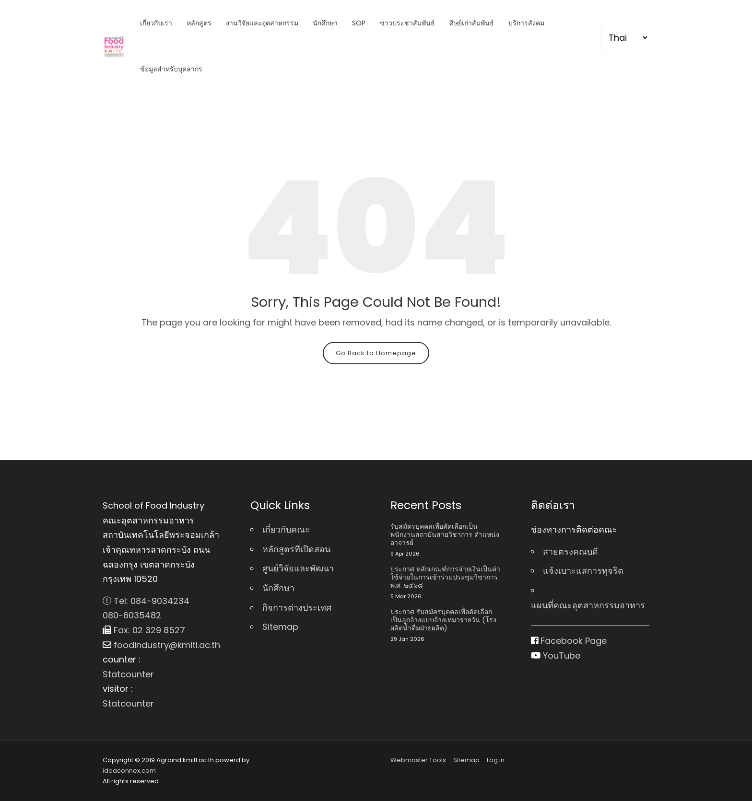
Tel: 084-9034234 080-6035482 (146, 608)
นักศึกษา (325, 23)
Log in (496, 760)
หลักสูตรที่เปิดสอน (296, 549)
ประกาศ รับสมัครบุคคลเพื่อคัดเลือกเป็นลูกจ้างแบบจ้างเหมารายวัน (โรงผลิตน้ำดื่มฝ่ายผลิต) (443, 620)
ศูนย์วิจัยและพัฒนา (298, 568)
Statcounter (128, 674)
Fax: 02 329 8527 (144, 630)
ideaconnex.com (129, 770)
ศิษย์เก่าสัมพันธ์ (471, 23)
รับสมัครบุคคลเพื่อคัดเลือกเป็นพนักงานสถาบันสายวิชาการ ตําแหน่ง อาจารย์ (444, 534)
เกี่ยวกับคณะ (286, 529)
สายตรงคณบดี (570, 551)
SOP (358, 23)
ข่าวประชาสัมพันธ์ (407, 23)
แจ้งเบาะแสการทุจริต (583, 571)
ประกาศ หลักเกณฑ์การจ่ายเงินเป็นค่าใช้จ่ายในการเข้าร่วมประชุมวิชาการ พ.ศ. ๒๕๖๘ (445, 577)
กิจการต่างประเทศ (296, 608)
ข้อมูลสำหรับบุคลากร (171, 69)
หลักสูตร (199, 23)
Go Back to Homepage (376, 353)
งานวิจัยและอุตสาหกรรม (262, 23)
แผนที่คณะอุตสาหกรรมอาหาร (588, 605)
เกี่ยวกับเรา (156, 23)
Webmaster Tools (418, 760)
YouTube (555, 656)
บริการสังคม (526, 23)
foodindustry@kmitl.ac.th (161, 645)
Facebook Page (569, 641)
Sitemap (280, 627)
